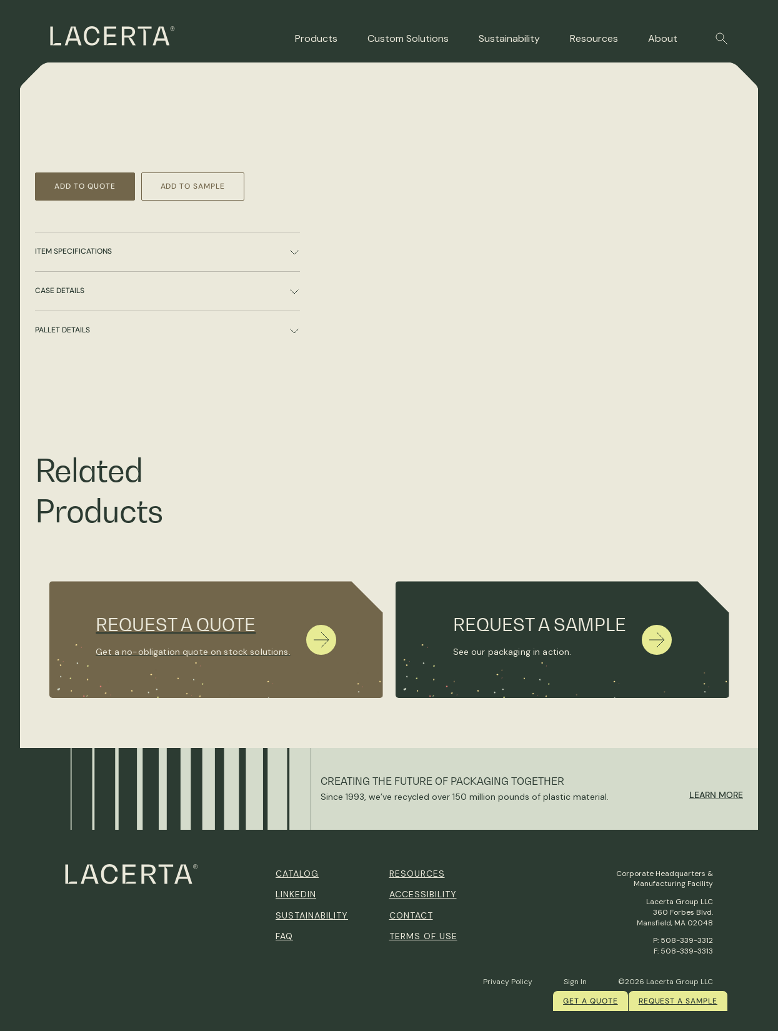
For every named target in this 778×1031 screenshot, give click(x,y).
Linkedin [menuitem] (296, 894)
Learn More (716, 794)
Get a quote (590, 1001)
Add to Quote (85, 186)
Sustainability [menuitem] (312, 915)
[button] (722, 38)
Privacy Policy (507, 982)
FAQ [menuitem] (284, 936)
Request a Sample (678, 1001)
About (662, 38)
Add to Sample (193, 186)
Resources (594, 38)
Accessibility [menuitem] (423, 894)
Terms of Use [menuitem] (423, 936)
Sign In (575, 982)
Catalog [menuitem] (297, 873)
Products (316, 38)
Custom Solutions (408, 38)
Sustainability (509, 38)
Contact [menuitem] (411, 915)
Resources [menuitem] (417, 873)
